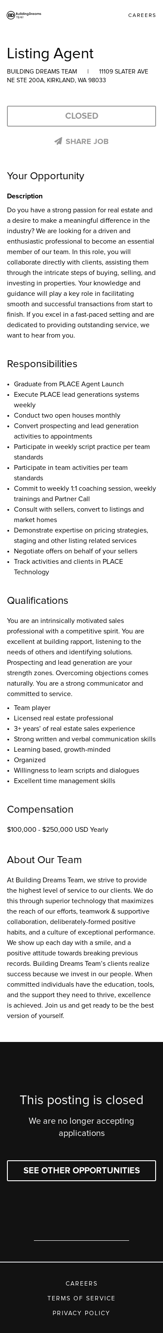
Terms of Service (81, 1299)
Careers (82, 1284)
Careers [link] (142, 15)
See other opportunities (81, 1171)
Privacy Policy (81, 1313)
